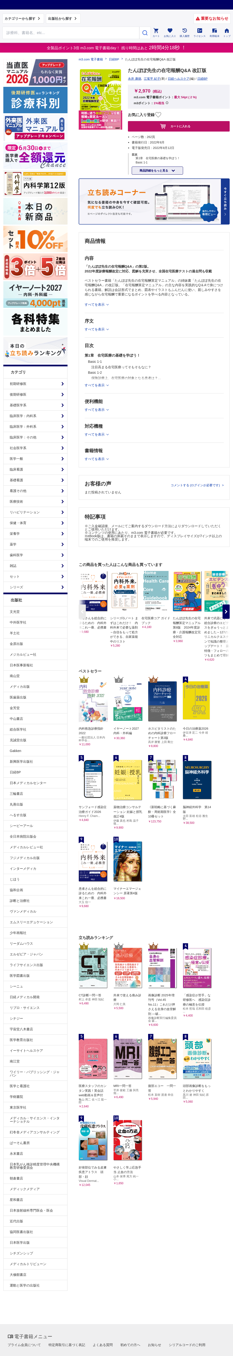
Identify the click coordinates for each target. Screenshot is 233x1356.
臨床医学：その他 (23, 437)
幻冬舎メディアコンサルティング (35, 1132)
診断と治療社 (20, 901)
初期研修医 (18, 384)
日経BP (15, 772)
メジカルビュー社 (23, 654)
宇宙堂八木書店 (21, 1029)
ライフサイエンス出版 (26, 965)
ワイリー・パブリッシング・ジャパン (35, 1073)
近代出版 (16, 1221)
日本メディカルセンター (28, 783)
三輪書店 (16, 794)
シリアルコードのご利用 (187, 1344)
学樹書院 (16, 1097)
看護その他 (18, 491)
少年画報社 (18, 933)
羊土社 (15, 633)
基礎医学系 (18, 405)
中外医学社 (18, 622)
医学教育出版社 (21, 1040)
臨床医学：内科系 (23, 416)
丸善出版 (16, 804)
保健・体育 (18, 523)
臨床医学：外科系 (23, 426)
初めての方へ (130, 1344)
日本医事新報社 (21, 665)
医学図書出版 (20, 976)
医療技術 (16, 501)
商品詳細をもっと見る (154, 170)
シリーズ (16, 587)
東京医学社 (18, 1107)
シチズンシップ (21, 1253)
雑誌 (13, 566)
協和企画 (16, 890)
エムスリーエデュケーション (31, 922)
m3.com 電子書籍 (91, 59)
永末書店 (16, 1153)
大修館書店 (18, 1275)
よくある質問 (103, 1344)
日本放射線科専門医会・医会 (31, 1210)
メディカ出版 (20, 686)
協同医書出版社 (21, 1232)
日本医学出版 (20, 1242)
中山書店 (16, 719)
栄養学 (15, 534)
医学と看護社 (20, 1086)
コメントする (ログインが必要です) (196, 485)
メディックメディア (25, 1189)
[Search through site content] (70, 33)
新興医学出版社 (21, 761)
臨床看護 (16, 469)
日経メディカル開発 (25, 997)
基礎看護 (16, 480)
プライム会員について (24, 1344)
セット (15, 576)
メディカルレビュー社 (26, 847)
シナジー (16, 1018)
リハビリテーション (25, 512)
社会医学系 (18, 448)
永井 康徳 (134, 78)
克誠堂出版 (18, 740)
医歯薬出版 (18, 697)
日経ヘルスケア (178, 78)
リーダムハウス (21, 943)
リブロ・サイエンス (25, 1008)
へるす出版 (18, 815)
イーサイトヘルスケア (26, 1050)
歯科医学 (16, 555)
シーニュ (16, 986)
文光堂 (15, 612)
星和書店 (16, 1200)
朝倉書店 (16, 1178)
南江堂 (15, 1061)
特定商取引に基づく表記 (67, 1344)
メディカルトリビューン (28, 1264)
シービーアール (21, 826)
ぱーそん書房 (20, 1143)
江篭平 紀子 (152, 78)
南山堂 (15, 676)
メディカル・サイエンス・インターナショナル (35, 1119)
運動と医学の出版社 (25, 1285)
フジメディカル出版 (25, 858)
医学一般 (16, 459)
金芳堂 (15, 708)
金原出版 (16, 644)
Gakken (15, 751)
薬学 (13, 544)
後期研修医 (18, 394)
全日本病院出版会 (23, 836)
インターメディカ (23, 868)
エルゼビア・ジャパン (26, 954)
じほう (15, 879)
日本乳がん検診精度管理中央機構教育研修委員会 (35, 1165)
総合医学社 (18, 729)
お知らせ (154, 1344)
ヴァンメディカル (23, 911)
